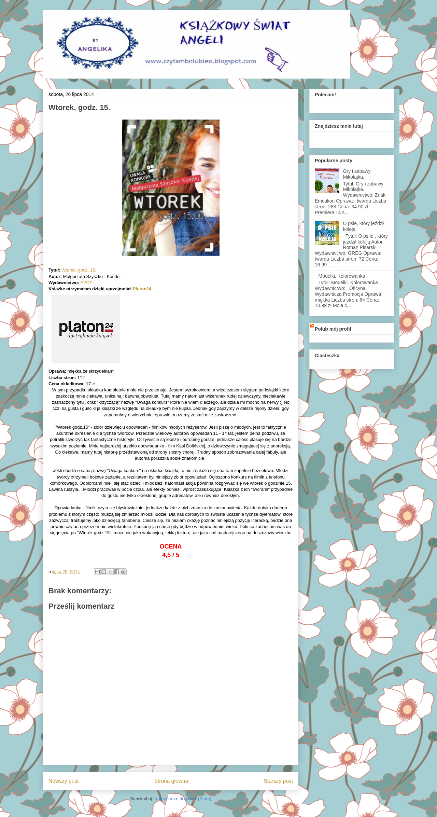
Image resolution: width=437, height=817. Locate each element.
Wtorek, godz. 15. (78, 270)
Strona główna (171, 781)
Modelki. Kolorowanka (342, 276)
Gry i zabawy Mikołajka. (357, 174)
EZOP (87, 282)
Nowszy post (63, 781)
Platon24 (142, 288)
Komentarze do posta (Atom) (183, 798)
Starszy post (278, 781)
